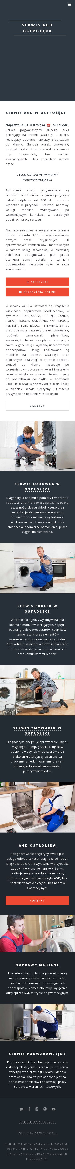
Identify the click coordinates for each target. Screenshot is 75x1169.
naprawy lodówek (50, 517)
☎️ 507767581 (57, 125)
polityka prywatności (37, 1133)
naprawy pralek (54, 639)
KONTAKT (37, 406)
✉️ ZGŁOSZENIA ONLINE (37, 292)
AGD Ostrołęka (37, 845)
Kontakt (37, 900)
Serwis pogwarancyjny (37, 1053)
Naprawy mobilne (37, 965)
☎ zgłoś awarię (38, 59)
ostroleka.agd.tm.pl (37, 1122)
